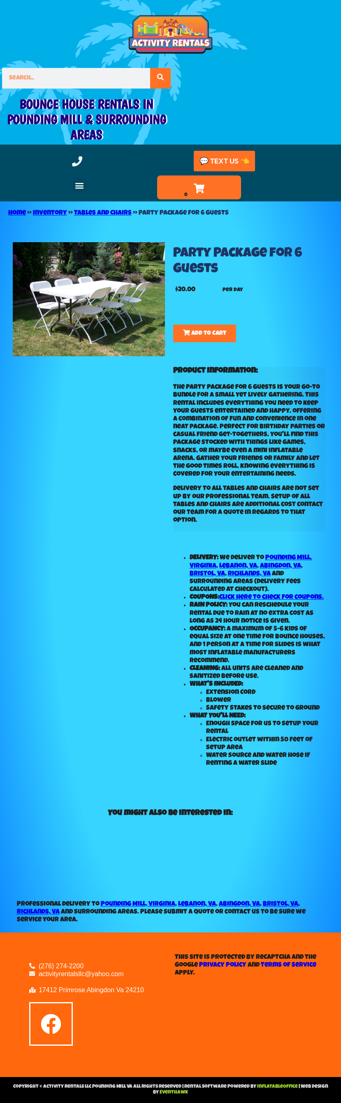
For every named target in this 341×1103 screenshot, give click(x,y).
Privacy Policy (222, 965)
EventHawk (174, 1092)
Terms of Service (288, 965)
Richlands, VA (249, 574)
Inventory (50, 213)
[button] (79, 185)
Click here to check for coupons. (271, 597)
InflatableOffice (278, 1086)
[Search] (160, 78)
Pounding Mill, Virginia (138, 904)
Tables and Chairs (103, 213)
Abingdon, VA (280, 566)
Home (17, 213)
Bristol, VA (207, 574)
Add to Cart (204, 333)
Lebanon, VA (238, 566)
